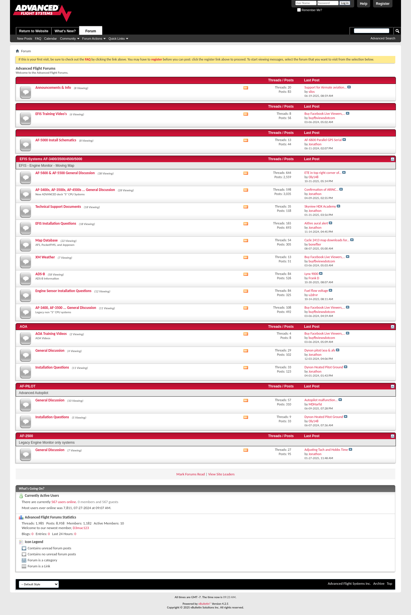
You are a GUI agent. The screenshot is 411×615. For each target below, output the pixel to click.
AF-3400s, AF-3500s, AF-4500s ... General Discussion (75, 190)
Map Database (46, 240)
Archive (378, 583)
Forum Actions (92, 38)
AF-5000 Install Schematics (55, 140)
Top (389, 583)
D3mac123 (81, 528)
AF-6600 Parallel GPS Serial (323, 140)
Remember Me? (309, 10)
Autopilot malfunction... (321, 400)
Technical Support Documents (58, 206)
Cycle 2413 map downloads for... (327, 240)
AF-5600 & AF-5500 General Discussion (65, 173)
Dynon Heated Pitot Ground (324, 367)
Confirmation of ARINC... (322, 190)
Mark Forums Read (190, 474)
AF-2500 (26, 436)
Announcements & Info (53, 87)
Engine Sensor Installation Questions (63, 291)
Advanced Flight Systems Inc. (349, 583)
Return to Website (33, 31)
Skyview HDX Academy (320, 206)
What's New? (65, 31)
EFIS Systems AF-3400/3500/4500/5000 (51, 159)
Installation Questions (52, 367)
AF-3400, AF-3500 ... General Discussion (65, 308)
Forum (90, 31)
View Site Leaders (221, 474)
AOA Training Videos (51, 333)
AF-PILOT (27, 386)
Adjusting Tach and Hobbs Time (326, 450)
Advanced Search (382, 38)
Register (383, 4)
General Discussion (50, 350)
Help (363, 4)
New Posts (24, 38)
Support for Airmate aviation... (326, 87)
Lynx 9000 (311, 274)
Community (68, 38)
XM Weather (45, 257)
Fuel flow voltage (316, 291)
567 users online (63, 502)
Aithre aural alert (316, 223)
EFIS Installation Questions (55, 223)
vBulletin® (204, 604)
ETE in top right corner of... (323, 173)
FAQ (38, 38)
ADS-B (40, 274)
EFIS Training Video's (51, 114)
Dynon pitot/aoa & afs (320, 350)
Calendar (50, 38)
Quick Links (116, 38)
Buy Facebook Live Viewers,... (325, 114)
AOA (23, 327)
